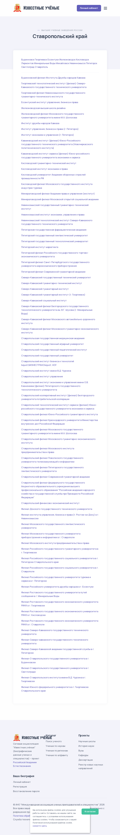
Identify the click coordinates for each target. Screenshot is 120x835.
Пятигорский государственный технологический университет (54, 241)
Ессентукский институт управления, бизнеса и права (49, 102)
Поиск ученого (54, 741)
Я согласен (90, 811)
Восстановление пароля (26, 791)
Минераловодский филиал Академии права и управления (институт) (58, 193)
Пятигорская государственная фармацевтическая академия (53, 229)
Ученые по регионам (57, 750)
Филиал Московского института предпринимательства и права (55, 543)
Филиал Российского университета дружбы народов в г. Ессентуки (57, 586)
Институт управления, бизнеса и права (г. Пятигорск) (50, 128)
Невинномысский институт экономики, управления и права (52, 214)
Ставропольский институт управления (42, 376)
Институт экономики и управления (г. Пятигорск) (47, 134)
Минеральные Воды (44, 63)
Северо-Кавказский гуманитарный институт (45, 288)
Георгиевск (41, 59)
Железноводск (67, 59)
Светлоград (27, 66)
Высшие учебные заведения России (61, 30)
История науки (86, 745)
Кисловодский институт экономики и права (44, 168)
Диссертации (85, 759)
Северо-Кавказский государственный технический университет (56, 277)
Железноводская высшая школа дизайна (43, 108)
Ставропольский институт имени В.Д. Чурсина (46, 370)
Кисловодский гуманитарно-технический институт (48, 163)
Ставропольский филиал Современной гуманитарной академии (55, 476)
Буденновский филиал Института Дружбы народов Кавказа (53, 77)
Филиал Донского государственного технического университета (56, 508)
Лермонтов (27, 63)
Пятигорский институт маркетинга (39, 247)
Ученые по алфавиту (57, 755)
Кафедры (83, 755)
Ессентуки (53, 59)
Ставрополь (41, 66)
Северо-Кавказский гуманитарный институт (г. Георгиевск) (53, 294)
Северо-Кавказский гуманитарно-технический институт (51, 283)
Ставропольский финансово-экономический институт (50, 503)
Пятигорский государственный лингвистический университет (54, 235)
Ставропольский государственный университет (47, 355)
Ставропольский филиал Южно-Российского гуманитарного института (59, 414)
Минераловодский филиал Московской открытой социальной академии (60, 199)
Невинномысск (78, 63)
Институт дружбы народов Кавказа (40, 123)
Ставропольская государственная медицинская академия (52, 338)
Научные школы (86, 741)
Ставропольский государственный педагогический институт (54, 349)
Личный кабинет (89, 8)
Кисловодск (82, 59)
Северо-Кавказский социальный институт (44, 300)
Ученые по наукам (55, 745)
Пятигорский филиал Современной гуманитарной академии (53, 271)
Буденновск (27, 59)
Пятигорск (91, 63)
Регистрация (20, 786)
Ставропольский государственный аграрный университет (52, 344)
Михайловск (62, 63)
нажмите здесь (40, 826)
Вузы (81, 750)
